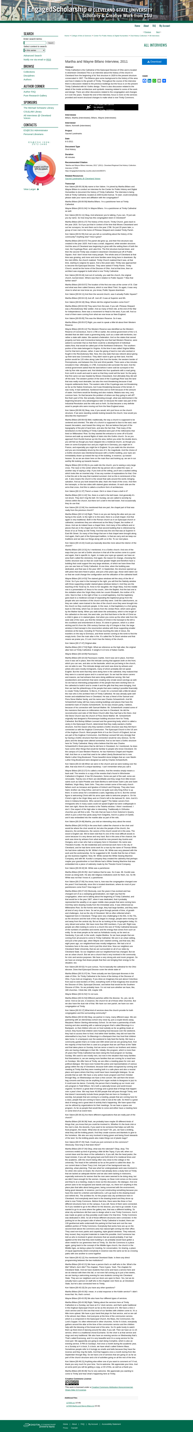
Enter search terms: (33, 39)
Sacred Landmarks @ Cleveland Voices (82, 178)
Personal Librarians (33, 134)
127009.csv (70, 1403)
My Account (93, 1424)
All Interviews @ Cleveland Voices (37, 116)
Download (154, 61)
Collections (29, 71)
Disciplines (29, 75)
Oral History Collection (138, 36)
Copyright (74, 1428)
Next (158, 32)
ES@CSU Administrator (36, 130)
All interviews (155, 45)
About (74, 1424)
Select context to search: (35, 46)
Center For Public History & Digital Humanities (111, 36)
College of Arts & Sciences (81, 36)
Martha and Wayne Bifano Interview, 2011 (96, 61)
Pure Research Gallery (35, 95)
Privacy (65, 1428)
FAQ (82, 1424)
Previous (147, 32)
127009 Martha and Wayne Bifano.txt (80, 1406)
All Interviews (154, 36)
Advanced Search (33, 55)
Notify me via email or (37, 59)
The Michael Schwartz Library (39, 107)
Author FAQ (30, 91)
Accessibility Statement (111, 1424)
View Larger (31, 189)
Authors (28, 79)
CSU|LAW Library (33, 111)
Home (67, 36)
